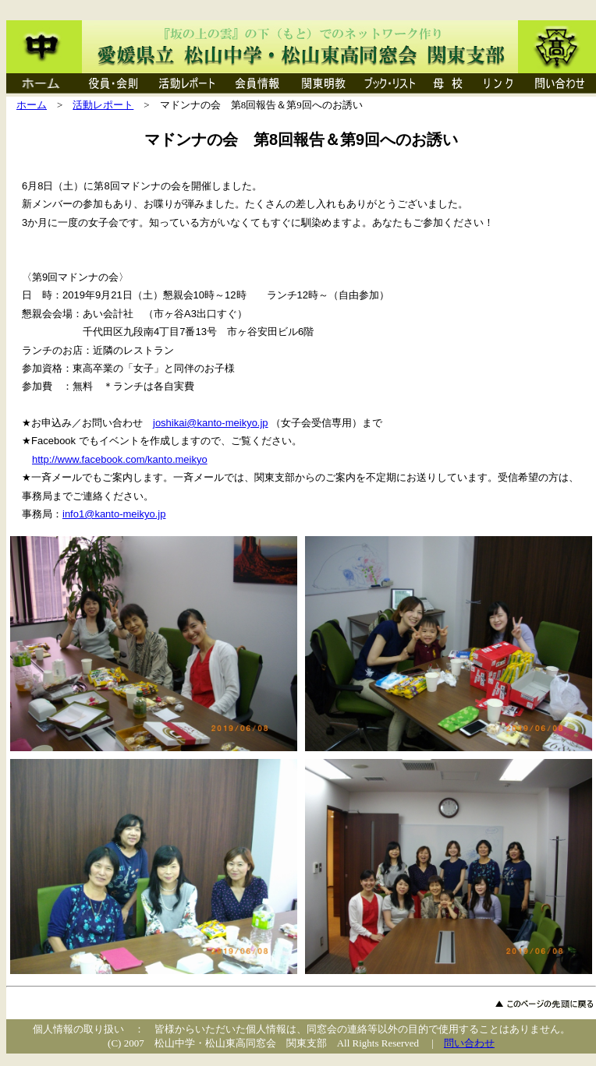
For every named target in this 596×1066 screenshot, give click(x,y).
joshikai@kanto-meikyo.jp (210, 423)
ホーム (31, 105)
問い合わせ (469, 1043)
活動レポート (103, 105)
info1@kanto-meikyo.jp (113, 514)
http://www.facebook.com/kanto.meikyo (120, 459)
